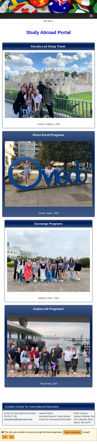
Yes (4, 437)
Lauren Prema (46, 413)
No (11, 437)
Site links (48, 21)
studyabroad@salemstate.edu (18, 419)
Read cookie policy (72, 432)
